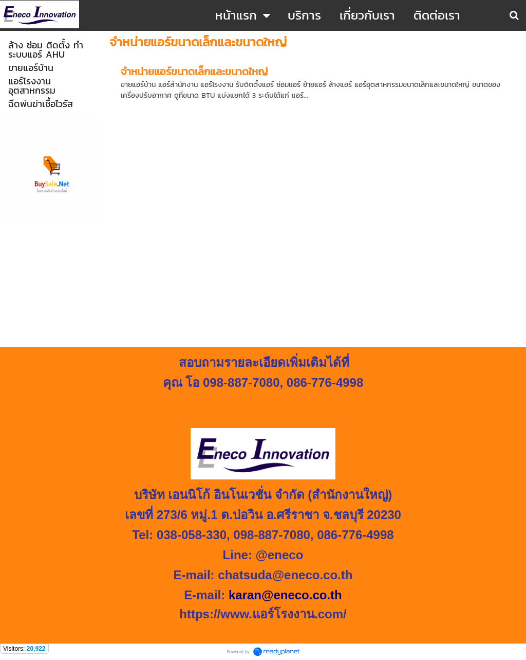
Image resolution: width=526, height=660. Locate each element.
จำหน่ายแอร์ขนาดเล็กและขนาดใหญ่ (194, 71)
